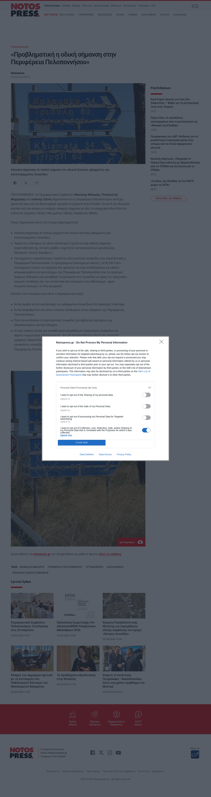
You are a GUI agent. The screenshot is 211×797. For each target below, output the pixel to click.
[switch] (146, 395)
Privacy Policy (124, 454)
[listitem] (105, 387)
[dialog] (105, 398)
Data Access (105, 454)
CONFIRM (81, 443)
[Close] (162, 343)
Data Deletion (87, 454)
